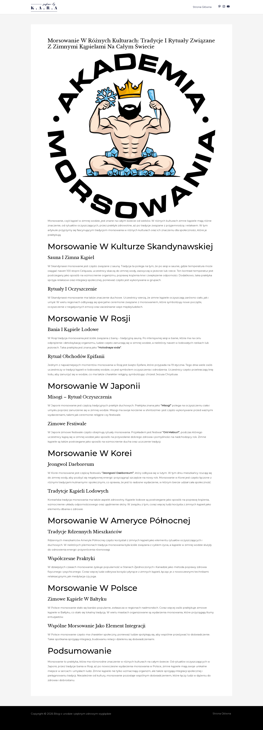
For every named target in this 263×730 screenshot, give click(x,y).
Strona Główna (203, 7)
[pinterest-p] (220, 6)
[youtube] (228, 6)
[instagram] (224, 6)
